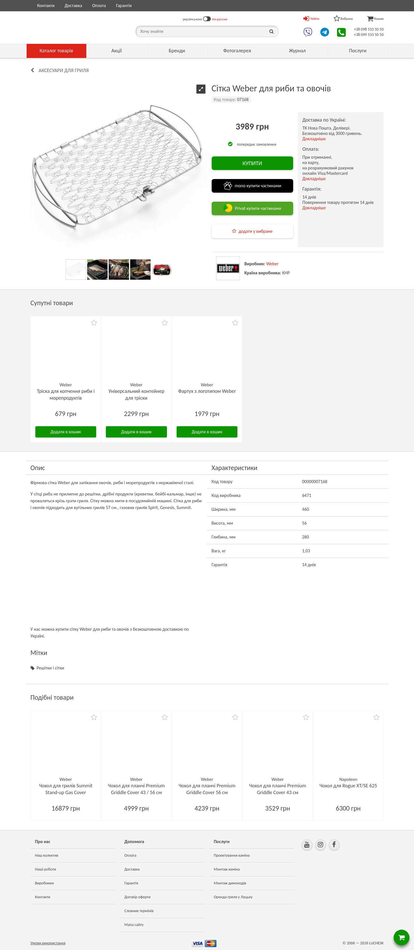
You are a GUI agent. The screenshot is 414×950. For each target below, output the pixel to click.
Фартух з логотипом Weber (207, 391)
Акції (116, 51)
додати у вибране (256, 231)
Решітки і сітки (50, 668)
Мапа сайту (134, 924)
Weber (272, 263)
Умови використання (48, 943)
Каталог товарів (56, 51)
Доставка (73, 5)
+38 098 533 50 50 (369, 29)
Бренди (177, 51)
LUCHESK (376, 943)
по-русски (219, 19)
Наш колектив (47, 855)
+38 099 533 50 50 (369, 34)
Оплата (99, 5)
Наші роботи (45, 869)
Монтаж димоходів (230, 883)
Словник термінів (139, 910)
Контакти (46, 5)
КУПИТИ (252, 163)
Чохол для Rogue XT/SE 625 (348, 786)
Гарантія (124, 5)
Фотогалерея (237, 51)
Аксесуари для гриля (64, 70)
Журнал (297, 51)
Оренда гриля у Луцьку (233, 897)
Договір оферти (138, 897)
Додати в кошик (65, 431)
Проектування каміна (232, 855)
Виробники (44, 883)
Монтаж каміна (227, 869)
